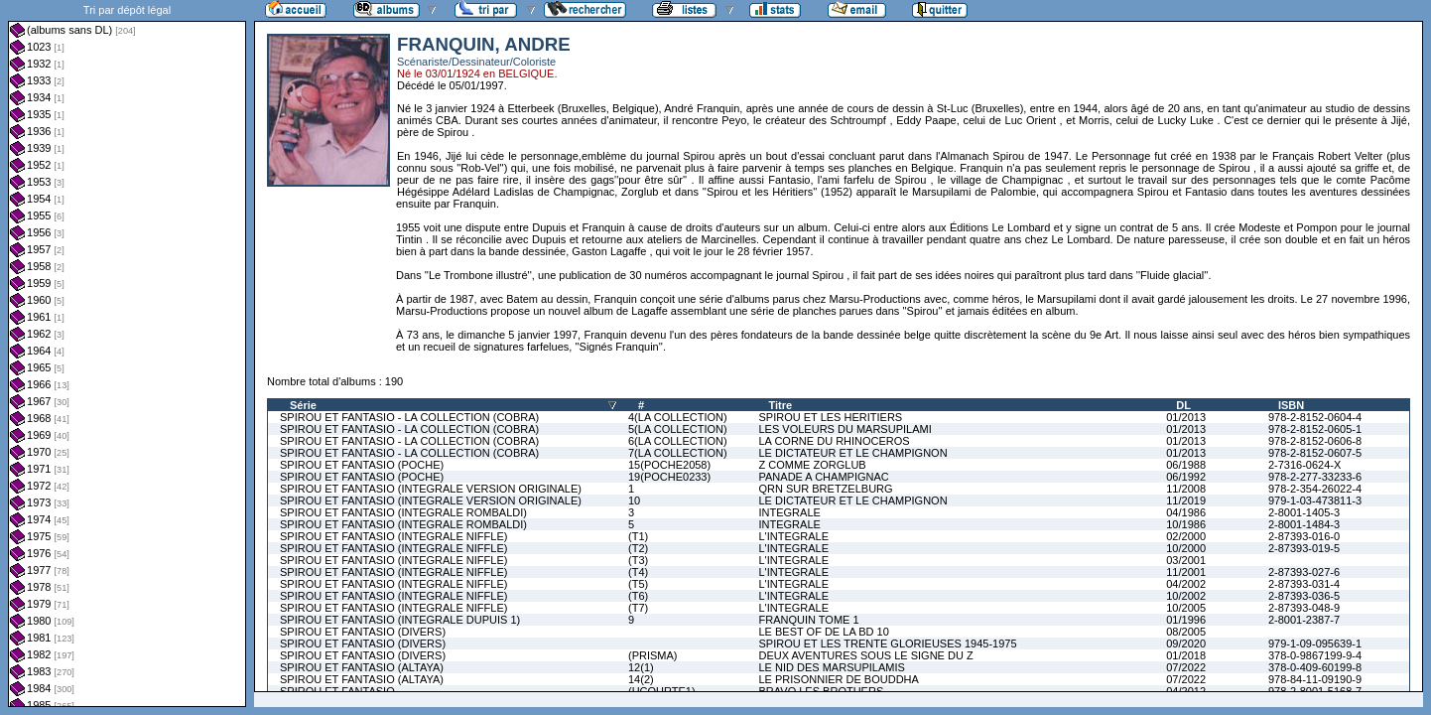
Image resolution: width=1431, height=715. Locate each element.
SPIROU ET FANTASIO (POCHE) (362, 465)
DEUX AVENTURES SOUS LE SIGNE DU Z (866, 655)
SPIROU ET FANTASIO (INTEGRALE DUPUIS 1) (400, 620)
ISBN (1291, 405)
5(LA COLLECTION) (677, 429)
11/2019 (1186, 500)
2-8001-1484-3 (1304, 524)
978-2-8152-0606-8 (1315, 441)
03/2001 (1186, 560)
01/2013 (1186, 417)
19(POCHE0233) (669, 477)
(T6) (638, 596)
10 (634, 500)
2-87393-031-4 (1304, 584)
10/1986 (1186, 524)
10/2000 (1186, 548)
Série (303, 405)
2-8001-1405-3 (1304, 512)
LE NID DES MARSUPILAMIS (832, 667)
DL (1183, 405)
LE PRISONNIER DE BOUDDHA (839, 679)
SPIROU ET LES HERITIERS (831, 417)
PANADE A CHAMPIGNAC (824, 477)
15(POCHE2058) (669, 465)
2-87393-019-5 (1304, 548)
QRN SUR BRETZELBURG (826, 489)
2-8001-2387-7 (1304, 620)
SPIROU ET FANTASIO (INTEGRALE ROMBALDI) (403, 512)
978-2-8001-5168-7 (1315, 691)
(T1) (638, 536)
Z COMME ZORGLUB (812, 465)
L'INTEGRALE (794, 536)
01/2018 (1186, 655)
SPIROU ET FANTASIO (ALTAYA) (362, 667)
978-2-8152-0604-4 (1315, 417)
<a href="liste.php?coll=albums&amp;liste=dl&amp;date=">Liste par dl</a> (127, 353)
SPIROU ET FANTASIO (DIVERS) (363, 632)
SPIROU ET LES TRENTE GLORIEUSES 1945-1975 (888, 643)
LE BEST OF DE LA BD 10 (824, 632)
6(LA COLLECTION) (677, 441)
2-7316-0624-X (1304, 465)
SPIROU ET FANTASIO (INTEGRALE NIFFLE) (393, 536)
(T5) (638, 584)
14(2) (641, 679)
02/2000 (1186, 536)
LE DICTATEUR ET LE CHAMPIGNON (853, 453)
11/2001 (1186, 572)
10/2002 (1186, 596)
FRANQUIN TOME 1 (809, 620)
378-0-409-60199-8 (1315, 667)
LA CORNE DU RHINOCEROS (834, 441)
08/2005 (1186, 632)
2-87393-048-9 (1304, 608)
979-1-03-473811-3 (1315, 500)
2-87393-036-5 (1304, 596)
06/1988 (1186, 465)
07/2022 (1186, 667)
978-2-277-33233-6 (1315, 477)
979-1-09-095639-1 (1315, 643)
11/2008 (1186, 489)
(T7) (638, 608)
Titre (781, 405)
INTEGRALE (790, 512)
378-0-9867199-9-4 (1315, 655)
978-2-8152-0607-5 (1315, 453)
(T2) (638, 548)
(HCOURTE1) (662, 691)
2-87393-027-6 (1304, 572)
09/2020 (1186, 643)
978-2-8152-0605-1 (1315, 429)
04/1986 (1186, 512)
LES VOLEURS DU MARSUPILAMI (845, 429)
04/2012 (1186, 691)
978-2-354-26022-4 (1315, 489)
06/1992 (1186, 477)
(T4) (638, 572)
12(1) (641, 667)
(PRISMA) (653, 655)
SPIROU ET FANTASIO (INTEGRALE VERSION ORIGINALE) (431, 489)
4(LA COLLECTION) (677, 417)
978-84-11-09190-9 (1315, 679)
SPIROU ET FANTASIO (337, 691)
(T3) (638, 560)
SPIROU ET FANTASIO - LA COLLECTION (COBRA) (409, 417)
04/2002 (1186, 584)
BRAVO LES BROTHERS (821, 691)
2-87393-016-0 (1304, 536)
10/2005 (1186, 608)
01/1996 (1186, 620)
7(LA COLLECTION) (677, 453)
